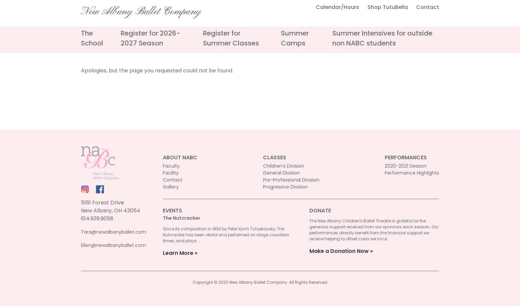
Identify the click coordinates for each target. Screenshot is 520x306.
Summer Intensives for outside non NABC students (382, 38)
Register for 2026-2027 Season (150, 38)
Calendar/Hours (337, 7)
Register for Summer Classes (231, 38)
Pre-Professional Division (291, 180)
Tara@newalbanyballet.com (113, 232)
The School (92, 38)
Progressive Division (285, 187)
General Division (281, 173)
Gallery (171, 187)
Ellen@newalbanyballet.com (113, 245)
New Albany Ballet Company (141, 11)
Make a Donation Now (339, 251)
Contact (427, 7)
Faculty (171, 166)
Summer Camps (295, 38)
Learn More (178, 253)
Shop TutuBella (387, 7)
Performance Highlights (412, 173)
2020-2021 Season (405, 166)
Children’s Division (283, 166)
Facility (171, 173)
